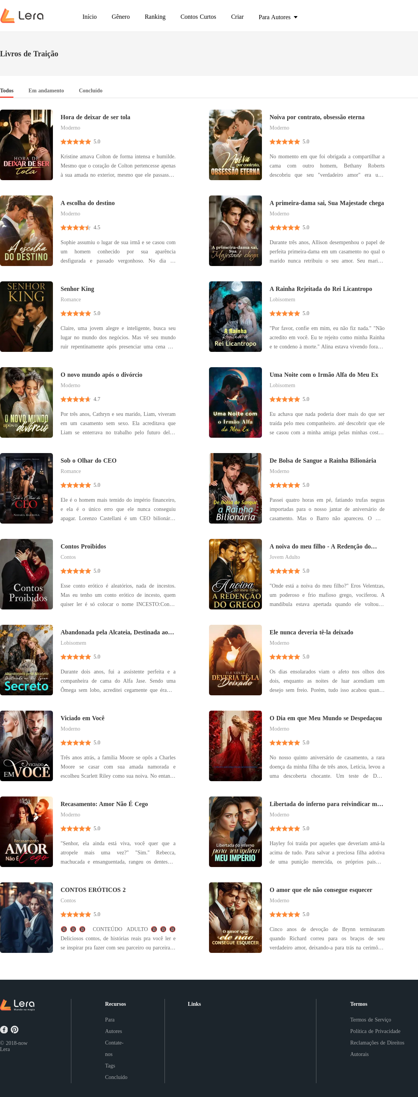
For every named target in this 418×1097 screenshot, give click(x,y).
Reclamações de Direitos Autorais (377, 1048)
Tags (110, 1066)
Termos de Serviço (370, 1020)
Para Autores (113, 1025)
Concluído (116, 1077)
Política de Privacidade (375, 1031)
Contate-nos (114, 1048)
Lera (5, 1049)
